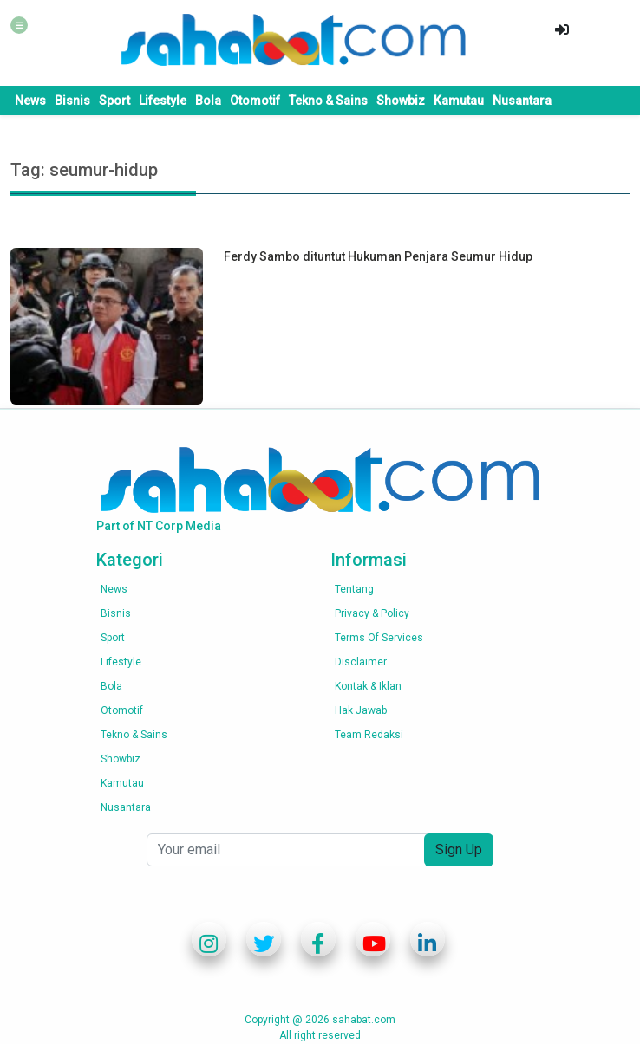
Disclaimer (361, 662)
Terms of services (379, 638)
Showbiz (400, 100)
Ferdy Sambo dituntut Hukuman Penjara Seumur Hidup (378, 256)
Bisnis (72, 100)
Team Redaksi (369, 735)
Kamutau (459, 100)
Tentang (354, 589)
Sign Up (458, 849)
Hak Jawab (361, 710)
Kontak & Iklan (368, 686)
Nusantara (522, 100)
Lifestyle (162, 100)
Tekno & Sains (328, 100)
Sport (114, 100)
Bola (208, 100)
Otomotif (255, 100)
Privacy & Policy (372, 613)
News (30, 100)
